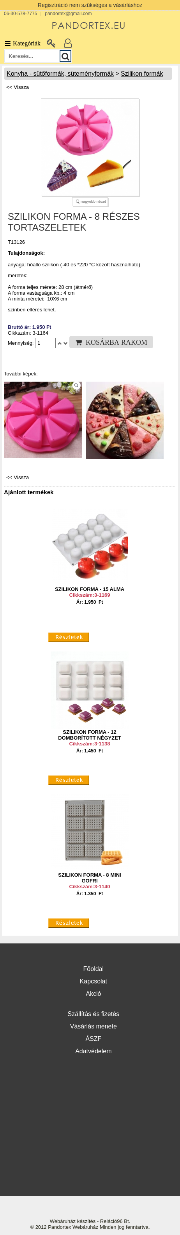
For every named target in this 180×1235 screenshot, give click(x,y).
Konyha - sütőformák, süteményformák (60, 73)
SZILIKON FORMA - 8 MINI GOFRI (89, 878)
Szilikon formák (142, 73)
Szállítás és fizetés (94, 1014)
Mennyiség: (21, 343)
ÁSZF (93, 1038)
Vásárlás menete (93, 1026)
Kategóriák (22, 43)
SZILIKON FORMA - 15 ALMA (89, 589)
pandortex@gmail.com (68, 13)
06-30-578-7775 (20, 13)
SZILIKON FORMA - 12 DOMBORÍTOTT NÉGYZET (89, 735)
